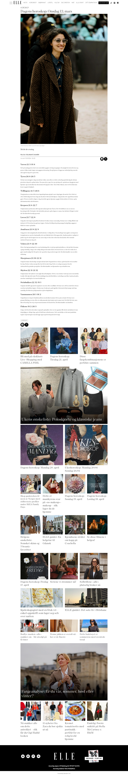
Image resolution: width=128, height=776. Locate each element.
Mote (25, 2)
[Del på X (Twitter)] (105, 159)
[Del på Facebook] (102, 159)
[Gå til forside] (17, 2)
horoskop (24, 320)
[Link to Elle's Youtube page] (33, 756)
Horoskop (33, 2)
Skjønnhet (42, 2)
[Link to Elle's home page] (64, 756)
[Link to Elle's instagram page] (23, 756)
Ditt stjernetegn (91, 2)
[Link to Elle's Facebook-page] (28, 756)
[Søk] (111, 3)
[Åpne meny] (11, 2)
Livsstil (50, 2)
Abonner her (103, 3)
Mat (73, 2)
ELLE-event (80, 2)
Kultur (57, 2)
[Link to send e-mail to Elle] (38, 756)
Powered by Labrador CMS (64, 773)
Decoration (65, 2)
